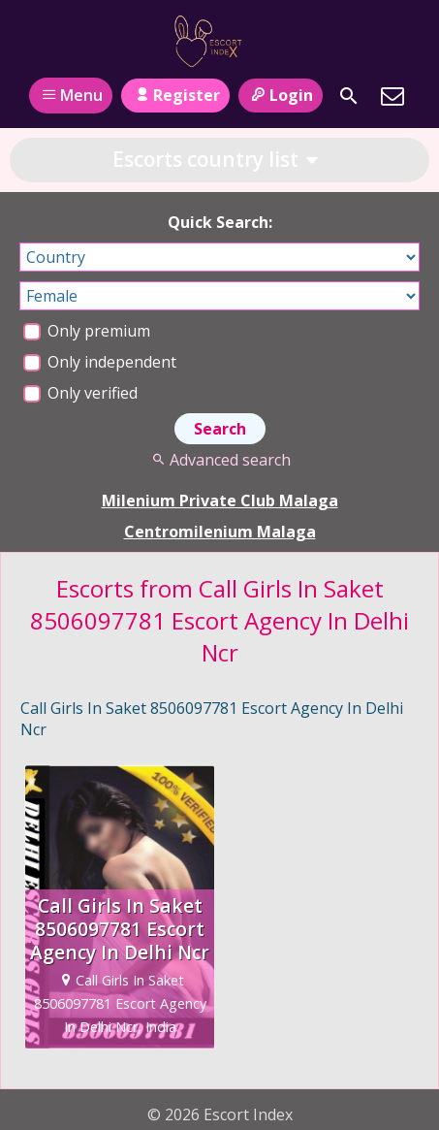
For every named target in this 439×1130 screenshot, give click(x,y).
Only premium (86, 330)
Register (175, 95)
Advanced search (219, 459)
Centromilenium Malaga (220, 531)
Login (280, 95)
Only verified (80, 393)
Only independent (99, 361)
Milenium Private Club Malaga (220, 500)
